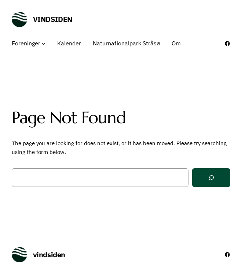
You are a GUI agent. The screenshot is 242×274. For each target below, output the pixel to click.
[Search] (211, 177)
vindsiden (52, 19)
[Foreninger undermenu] (43, 43)
